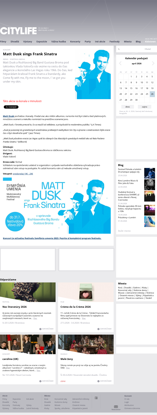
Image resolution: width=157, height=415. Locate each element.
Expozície (41, 41)
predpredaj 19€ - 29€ (23, 173)
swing (5, 59)
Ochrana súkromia (132, 408)
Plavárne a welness (134, 298)
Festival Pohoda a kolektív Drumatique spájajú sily (129, 170)
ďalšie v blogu (124, 231)
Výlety (138, 295)
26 (152, 94)
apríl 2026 (136, 63)
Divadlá (15, 41)
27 (121, 99)
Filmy (3, 41)
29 (131, 99)
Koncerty (75, 41)
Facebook (96, 397)
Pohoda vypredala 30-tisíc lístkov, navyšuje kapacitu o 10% (129, 209)
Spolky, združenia (62, 408)
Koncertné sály (124, 290)
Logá (126, 402)
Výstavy (27, 41)
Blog (138, 41)
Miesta (127, 41)
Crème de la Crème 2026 (76, 306)
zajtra (144, 106)
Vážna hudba (58, 41)
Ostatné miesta (127, 295)
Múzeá (121, 292)
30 (136, 99)
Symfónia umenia (17, 59)
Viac (35, 318)
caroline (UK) (10, 359)
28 (126, 99)
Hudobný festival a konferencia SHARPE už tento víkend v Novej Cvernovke (128, 196)
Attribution (129, 405)
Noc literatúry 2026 (14, 306)
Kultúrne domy (140, 290)
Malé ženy (67, 359)
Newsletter (116, 409)
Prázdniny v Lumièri (127, 217)
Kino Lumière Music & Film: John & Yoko (128, 182)
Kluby (144, 287)
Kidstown (150, 41)
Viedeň (149, 298)
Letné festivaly (32, 408)
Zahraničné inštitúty (135, 292)
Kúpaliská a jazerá (79, 408)
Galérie (136, 287)
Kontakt (128, 396)
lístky (63, 381)
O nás (126, 399)
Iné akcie (100, 41)
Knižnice (150, 292)
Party (88, 41)
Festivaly (115, 41)
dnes (127, 106)
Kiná (120, 287)
